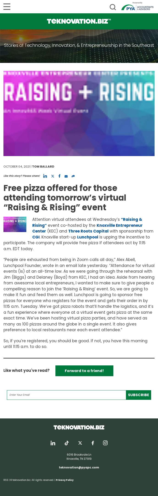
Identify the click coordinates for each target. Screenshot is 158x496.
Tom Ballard (43, 166)
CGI (36, 237)
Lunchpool (87, 237)
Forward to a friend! (84, 370)
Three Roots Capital (88, 231)
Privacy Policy (65, 480)
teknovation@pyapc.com (79, 467)
